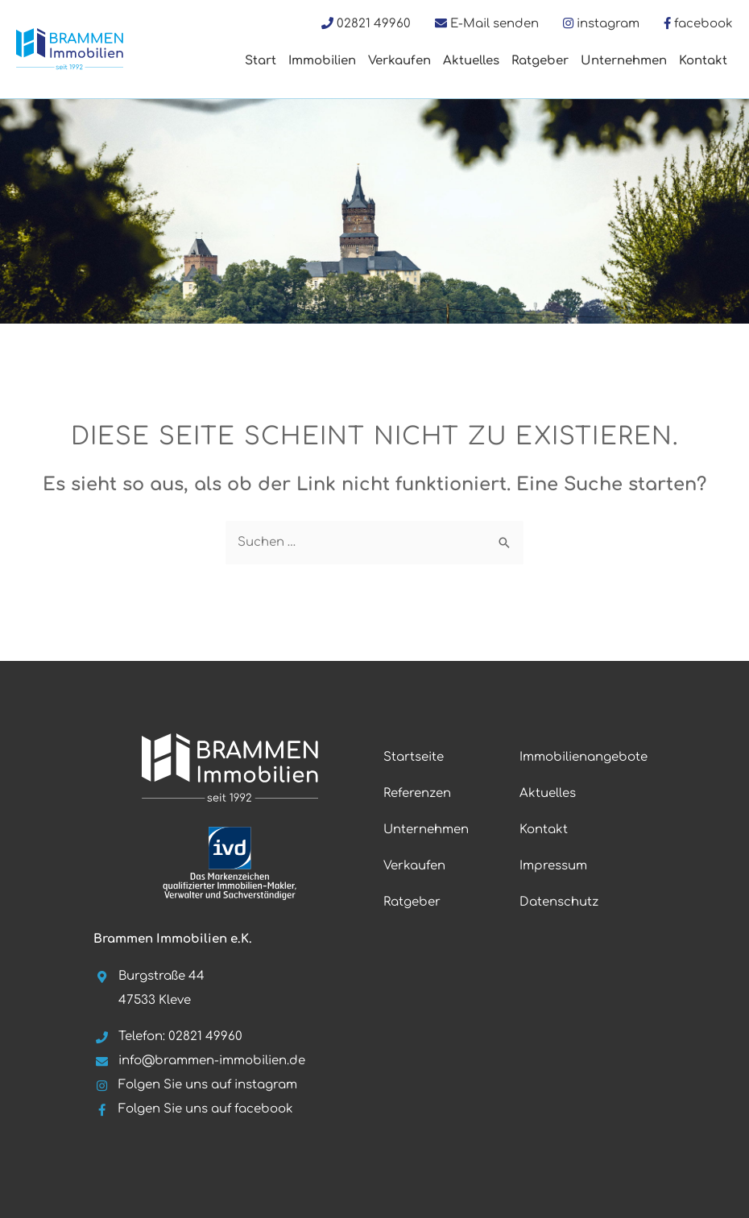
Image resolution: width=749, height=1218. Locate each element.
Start (260, 61)
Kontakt (703, 61)
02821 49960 (374, 24)
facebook (703, 24)
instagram (608, 24)
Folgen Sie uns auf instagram (195, 1085)
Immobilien (322, 61)
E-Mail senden (494, 24)
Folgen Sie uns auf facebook (193, 1109)
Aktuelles (471, 61)
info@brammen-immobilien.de (199, 1060)
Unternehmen (624, 61)
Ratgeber (540, 61)
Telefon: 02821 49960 (167, 1036)
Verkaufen (399, 61)
